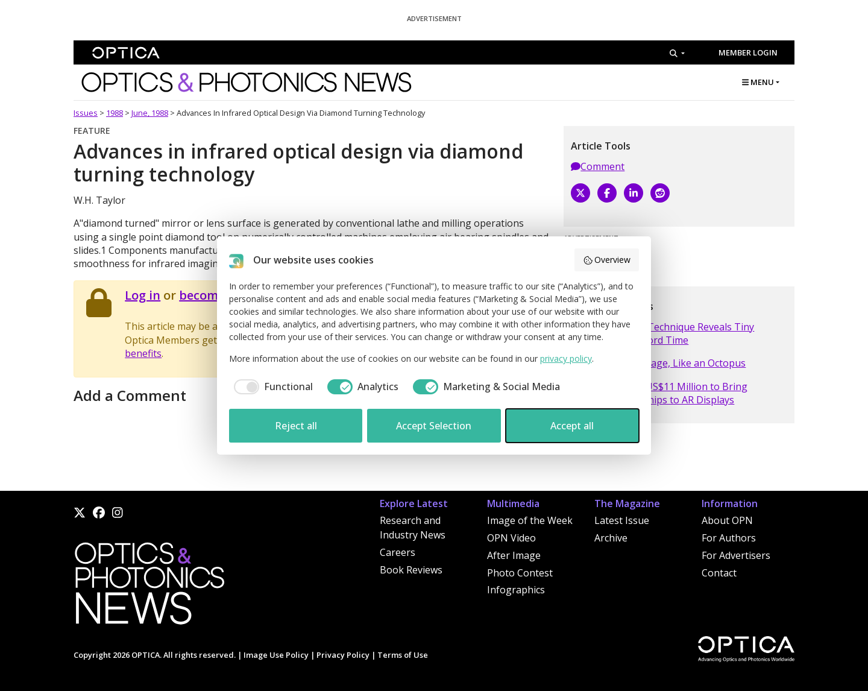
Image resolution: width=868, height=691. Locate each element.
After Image (514, 555)
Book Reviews (411, 569)
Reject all (296, 425)
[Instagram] (117, 512)
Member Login (748, 52)
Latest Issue (621, 520)
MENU (758, 82)
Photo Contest (520, 572)
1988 (114, 112)
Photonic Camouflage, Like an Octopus (658, 363)
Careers (397, 552)
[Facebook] (607, 193)
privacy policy (566, 358)
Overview (607, 259)
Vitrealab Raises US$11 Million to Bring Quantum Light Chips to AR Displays (659, 393)
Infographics (516, 589)
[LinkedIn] (633, 193)
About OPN (727, 520)
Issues (86, 112)
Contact (719, 572)
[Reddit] (660, 193)
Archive (610, 537)
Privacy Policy (343, 654)
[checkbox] (271, 386)
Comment (597, 166)
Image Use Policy (276, 654)
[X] (580, 193)
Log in (142, 295)
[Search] (677, 53)
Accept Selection (433, 425)
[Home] (149, 586)
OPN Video (511, 537)
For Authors (729, 537)
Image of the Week (530, 520)
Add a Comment (130, 395)
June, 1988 (149, 112)
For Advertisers (736, 555)
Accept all (572, 425)
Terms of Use (402, 654)
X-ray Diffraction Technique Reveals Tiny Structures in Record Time (662, 333)
